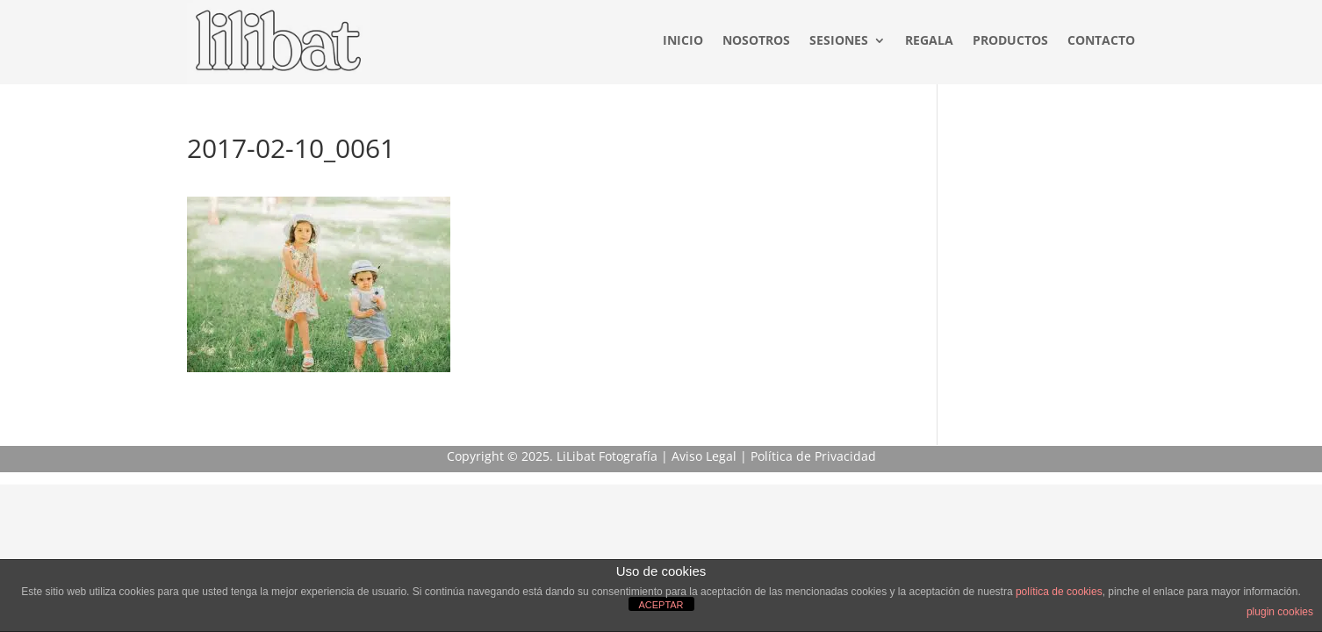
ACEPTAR (660, 605)
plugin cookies (1280, 612)
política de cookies (1059, 591)
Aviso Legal (704, 456)
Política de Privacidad (813, 456)
